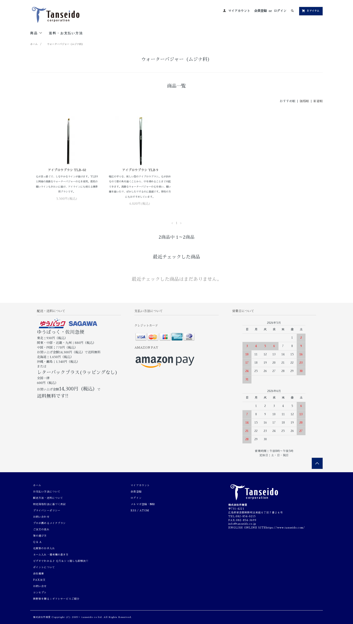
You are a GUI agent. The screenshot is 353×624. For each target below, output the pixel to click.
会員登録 (260, 10)
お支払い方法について (46, 491)
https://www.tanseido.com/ (285, 527)
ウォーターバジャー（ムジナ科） (65, 44)
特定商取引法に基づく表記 (49, 504)
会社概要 (38, 573)
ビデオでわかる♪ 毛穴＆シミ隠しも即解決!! (60, 561)
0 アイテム (310, 11)
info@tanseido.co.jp (242, 524)
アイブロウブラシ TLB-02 (67, 170)
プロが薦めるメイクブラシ (49, 523)
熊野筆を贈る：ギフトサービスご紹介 (56, 599)
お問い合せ (40, 586)
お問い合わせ (41, 517)
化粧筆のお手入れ (44, 548)
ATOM (144, 510)
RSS (133, 510)
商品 (36, 33)
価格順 (304, 101)
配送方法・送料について (48, 498)
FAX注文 (39, 580)
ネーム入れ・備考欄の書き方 (51, 555)
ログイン (280, 10)
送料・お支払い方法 (66, 33)
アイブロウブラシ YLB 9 (140, 170)
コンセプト (40, 592)
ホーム (34, 44)
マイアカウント (239, 10)
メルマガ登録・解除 (143, 504)
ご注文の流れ (41, 529)
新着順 (318, 101)
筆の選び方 (40, 536)
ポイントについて (44, 567)
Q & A (37, 542)
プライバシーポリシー (46, 510)
